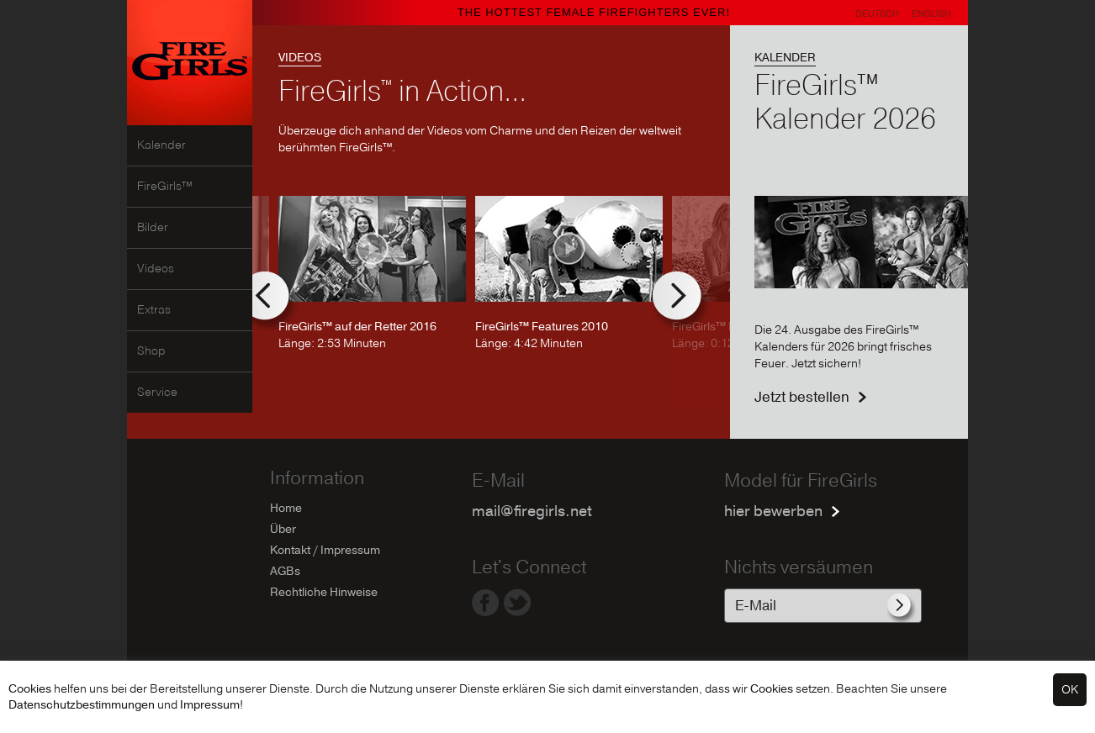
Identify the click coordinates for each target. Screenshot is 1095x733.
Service (157, 392)
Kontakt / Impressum (325, 550)
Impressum (210, 705)
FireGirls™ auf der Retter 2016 (357, 327)
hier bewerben (773, 511)
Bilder (152, 228)
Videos (155, 269)
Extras (154, 310)
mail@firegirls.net (532, 511)
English (931, 14)
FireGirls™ (165, 186)
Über (283, 529)
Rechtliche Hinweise (324, 592)
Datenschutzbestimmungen (81, 705)
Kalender (161, 145)
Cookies (29, 689)
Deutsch (877, 14)
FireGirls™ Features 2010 (541, 327)
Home (286, 508)
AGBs (285, 571)
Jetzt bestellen (801, 397)
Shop (151, 351)
